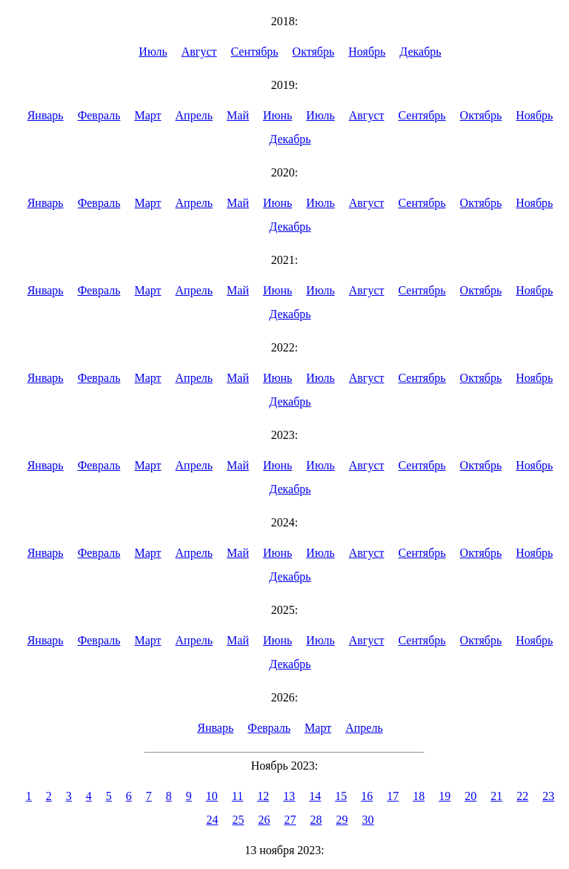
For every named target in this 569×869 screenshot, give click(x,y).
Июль (153, 51)
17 (393, 796)
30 (368, 819)
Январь (45, 115)
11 (237, 796)
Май (238, 115)
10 (212, 796)
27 (290, 819)
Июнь (277, 115)
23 (548, 796)
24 (213, 819)
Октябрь (314, 51)
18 (419, 796)
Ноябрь (366, 51)
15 (341, 796)
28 (316, 819)
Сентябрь (255, 51)
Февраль (99, 115)
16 (367, 796)
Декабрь (420, 51)
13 (289, 796)
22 (522, 796)
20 (470, 796)
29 (342, 819)
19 (444, 796)
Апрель (194, 115)
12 (263, 796)
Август (199, 51)
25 (238, 819)
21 (496, 796)
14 (315, 796)
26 (264, 819)
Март (147, 115)
